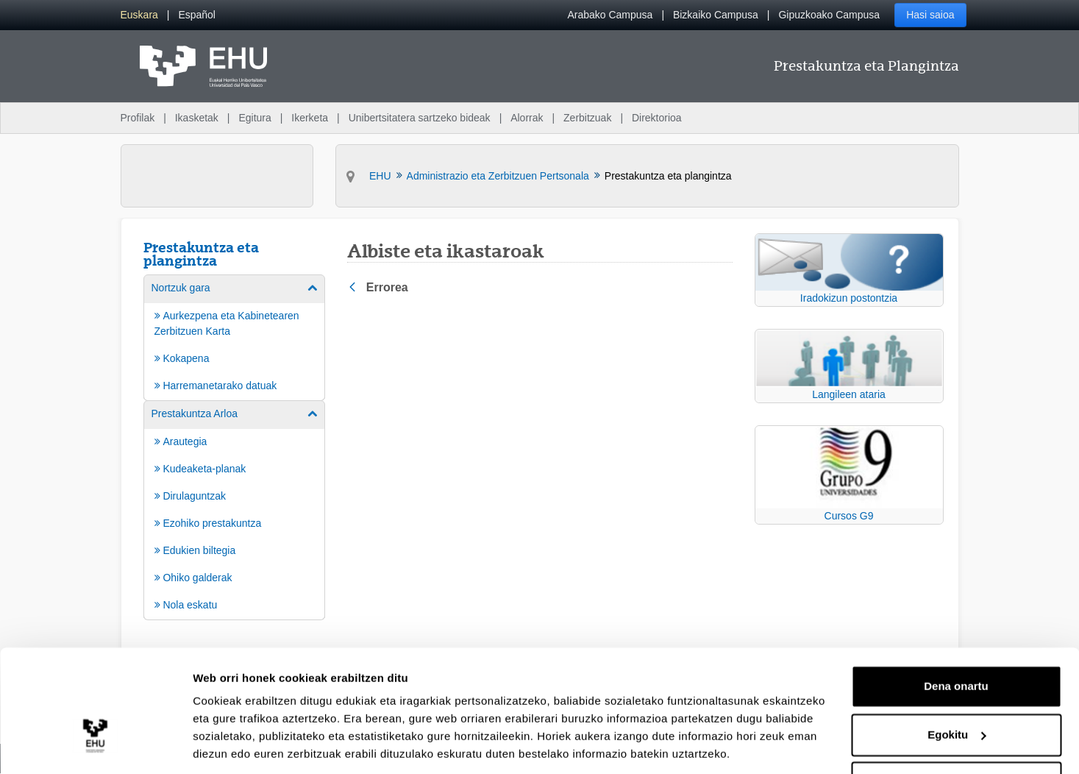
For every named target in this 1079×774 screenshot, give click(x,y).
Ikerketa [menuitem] (309, 118)
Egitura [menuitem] (254, 118)
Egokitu (956, 684)
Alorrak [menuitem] (526, 118)
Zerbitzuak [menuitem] (587, 118)
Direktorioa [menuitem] (657, 118)
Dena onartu (956, 637)
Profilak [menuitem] (138, 118)
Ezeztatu (956, 733)
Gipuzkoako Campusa (829, 15)
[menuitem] (139, 15)
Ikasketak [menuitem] (196, 118)
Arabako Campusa (609, 15)
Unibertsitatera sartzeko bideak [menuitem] (420, 118)
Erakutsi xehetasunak (250, 745)
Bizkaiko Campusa (715, 15)
